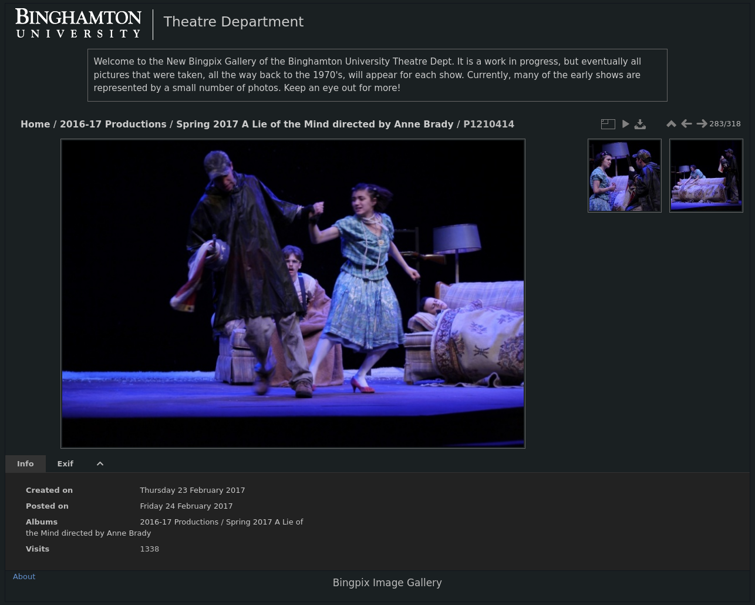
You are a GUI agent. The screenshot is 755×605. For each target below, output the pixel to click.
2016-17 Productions (113, 124)
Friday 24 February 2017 (186, 506)
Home (35, 124)
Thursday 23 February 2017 (192, 490)
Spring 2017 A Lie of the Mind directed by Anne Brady (314, 124)
